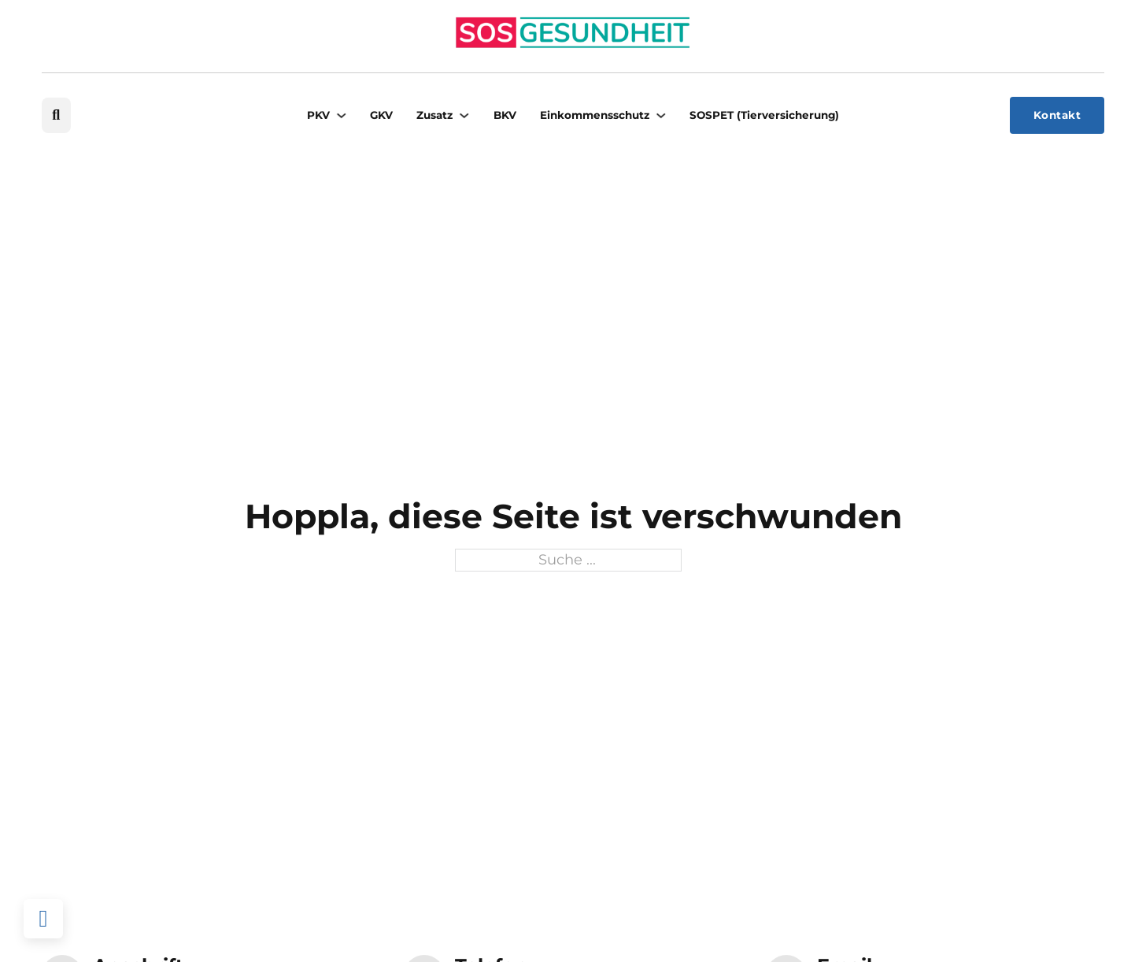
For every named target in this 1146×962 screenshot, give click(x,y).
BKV (505, 115)
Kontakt (1057, 115)
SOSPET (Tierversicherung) (764, 115)
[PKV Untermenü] (341, 115)
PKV (318, 115)
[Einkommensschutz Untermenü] (661, 115)
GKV (381, 115)
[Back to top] (43, 918)
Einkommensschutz (594, 115)
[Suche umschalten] (56, 115)
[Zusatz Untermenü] (464, 115)
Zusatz (434, 115)
